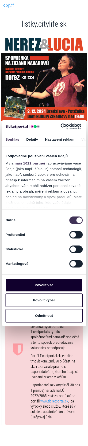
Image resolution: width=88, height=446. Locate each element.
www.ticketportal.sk (54, 400)
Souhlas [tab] (12, 139)
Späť (8, 5)
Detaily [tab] (32, 139)
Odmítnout (44, 316)
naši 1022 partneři (31, 163)
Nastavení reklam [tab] (59, 139)
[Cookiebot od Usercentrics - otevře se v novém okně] (61, 126)
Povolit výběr (44, 300)
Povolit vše (44, 285)
